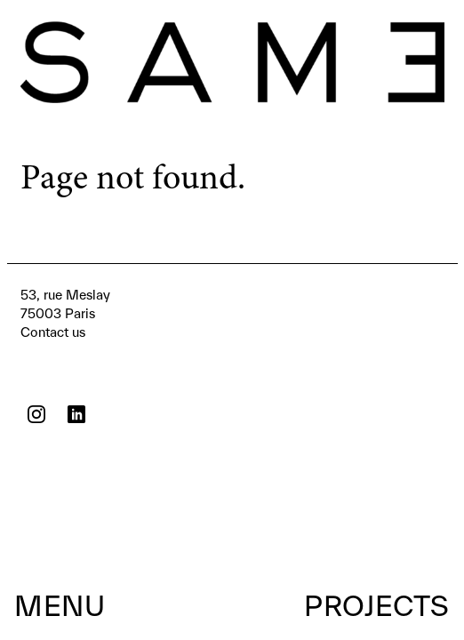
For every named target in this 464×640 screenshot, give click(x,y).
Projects (377, 605)
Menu (59, 605)
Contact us (65, 312)
